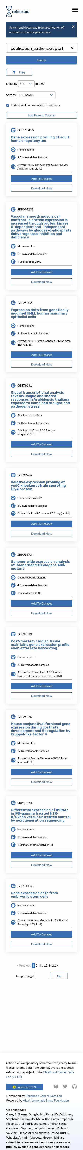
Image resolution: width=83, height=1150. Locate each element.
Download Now (41, 188)
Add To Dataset (41, 178)
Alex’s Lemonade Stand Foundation (46, 1100)
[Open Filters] (19, 72)
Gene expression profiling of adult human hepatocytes (40, 139)
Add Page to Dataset (41, 115)
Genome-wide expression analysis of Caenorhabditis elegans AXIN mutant (40, 565)
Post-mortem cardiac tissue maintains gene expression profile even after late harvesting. (40, 644)
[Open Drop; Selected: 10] (26, 83)
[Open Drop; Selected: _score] (36, 95)
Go (59, 976)
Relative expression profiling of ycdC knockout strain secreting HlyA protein (38, 485)
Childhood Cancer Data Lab (43, 1095)
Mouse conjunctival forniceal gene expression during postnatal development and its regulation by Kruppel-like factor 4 (40, 729)
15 (46, 965)
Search (41, 60)
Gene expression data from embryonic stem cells (34, 895)
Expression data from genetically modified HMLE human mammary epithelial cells (40, 313)
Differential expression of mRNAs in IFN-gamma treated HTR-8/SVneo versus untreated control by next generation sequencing (41, 815)
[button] (75, 11)
